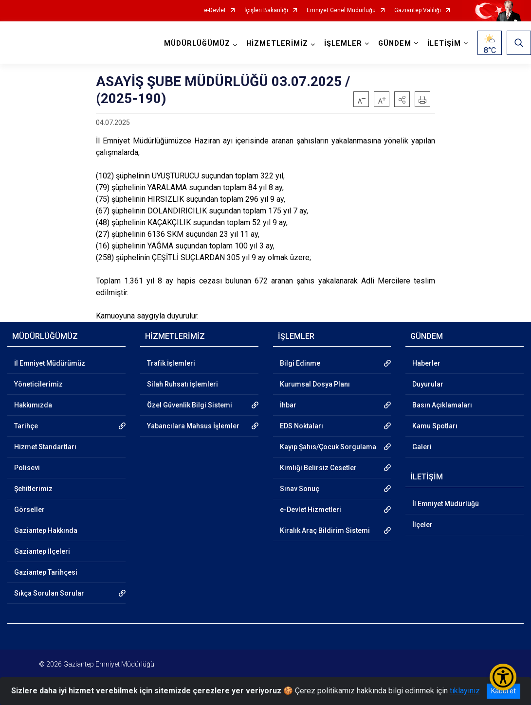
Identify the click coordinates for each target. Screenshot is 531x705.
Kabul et (503, 691)
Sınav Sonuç (299, 489)
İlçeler (422, 525)
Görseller (29, 509)
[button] (402, 99)
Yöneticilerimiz (38, 384)
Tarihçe (26, 426)
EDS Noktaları (301, 426)
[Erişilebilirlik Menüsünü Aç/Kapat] (503, 677)
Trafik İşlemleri (171, 363)
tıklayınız (465, 690)
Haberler (426, 363)
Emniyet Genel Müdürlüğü (341, 10)
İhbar (288, 405)
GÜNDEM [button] (394, 43)
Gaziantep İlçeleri (42, 551)
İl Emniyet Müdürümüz (49, 363)
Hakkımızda (33, 405)
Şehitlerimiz (33, 489)
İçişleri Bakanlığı (266, 10)
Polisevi (27, 468)
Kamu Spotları (435, 426)
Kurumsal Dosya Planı (315, 384)
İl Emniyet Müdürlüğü (445, 504)
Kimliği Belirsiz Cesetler (318, 468)
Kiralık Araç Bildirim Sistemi (325, 530)
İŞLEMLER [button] (343, 43)
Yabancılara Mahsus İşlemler (193, 426)
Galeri (422, 447)
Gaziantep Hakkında (45, 530)
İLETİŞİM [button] (444, 43)
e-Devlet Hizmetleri (310, 509)
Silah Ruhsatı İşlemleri (182, 384)
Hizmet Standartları (45, 447)
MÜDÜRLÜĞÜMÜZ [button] (197, 43)
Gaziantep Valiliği (417, 10)
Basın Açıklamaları (442, 405)
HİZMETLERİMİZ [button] (277, 43)
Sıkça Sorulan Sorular (49, 593)
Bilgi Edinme (300, 363)
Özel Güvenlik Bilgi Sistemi (189, 405)
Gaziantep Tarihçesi (45, 572)
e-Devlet (215, 10)
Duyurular (427, 384)
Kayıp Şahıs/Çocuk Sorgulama (328, 447)
